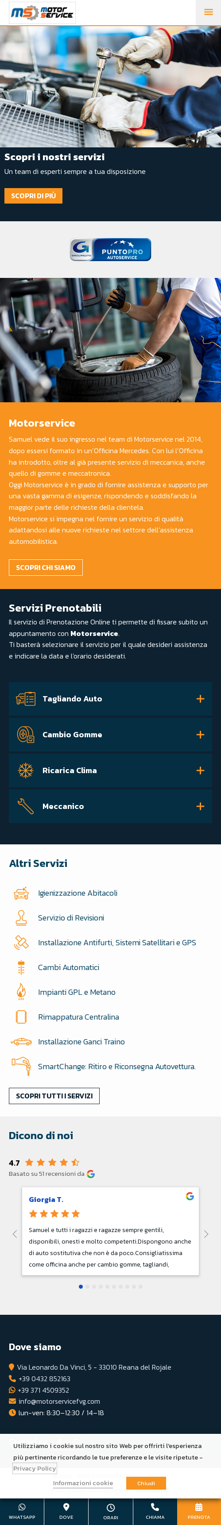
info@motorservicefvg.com (59, 1401)
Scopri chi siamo (46, 567)
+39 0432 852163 (44, 1378)
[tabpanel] (110, 123)
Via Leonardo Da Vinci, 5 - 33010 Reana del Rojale (94, 1367)
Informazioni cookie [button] (83, 1483)
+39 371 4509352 (43, 1390)
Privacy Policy (34, 1468)
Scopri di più (33, 195)
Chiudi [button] (146, 1483)
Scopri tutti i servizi (54, 1095)
